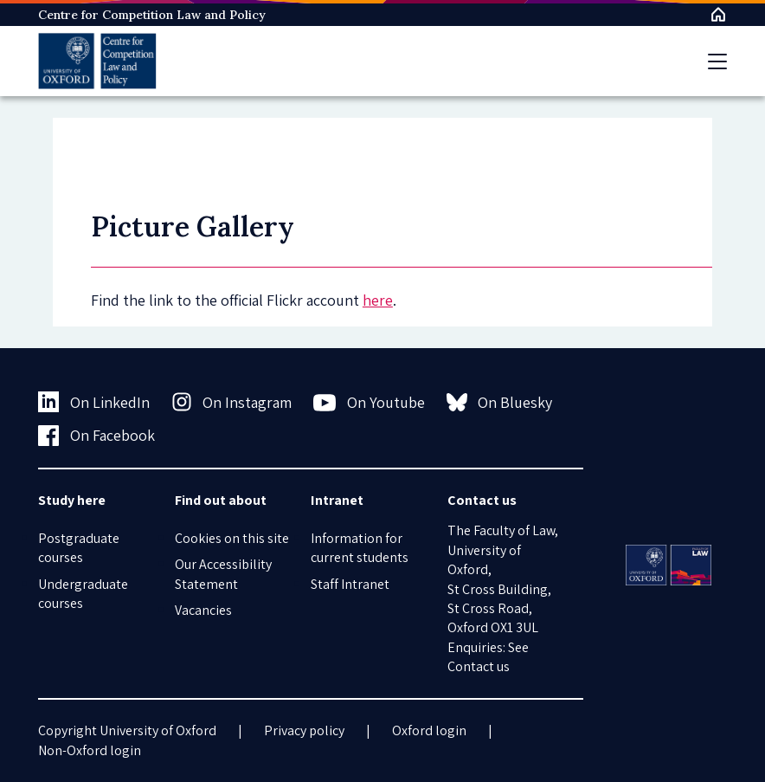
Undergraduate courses (83, 593)
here (378, 300)
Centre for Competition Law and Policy (152, 15)
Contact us (478, 666)
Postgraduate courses (78, 547)
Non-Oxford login (89, 750)
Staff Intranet (350, 584)
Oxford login (429, 730)
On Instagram (231, 401)
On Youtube (369, 402)
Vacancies (203, 610)
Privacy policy (304, 730)
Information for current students (359, 547)
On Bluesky (500, 401)
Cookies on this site (232, 538)
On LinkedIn (94, 401)
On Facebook (96, 435)
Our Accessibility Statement (223, 573)
